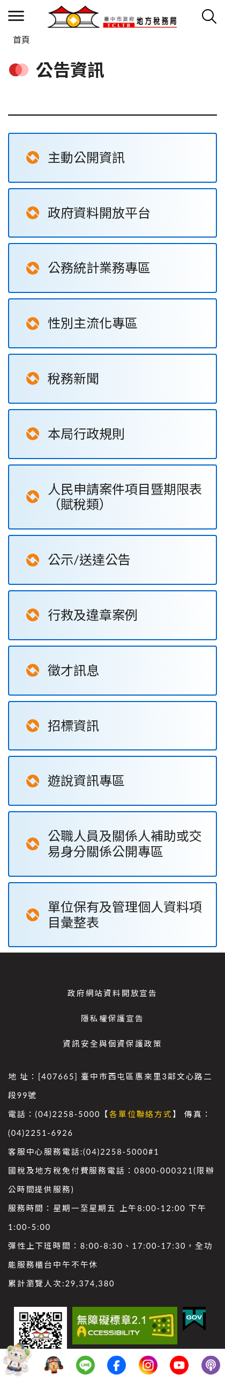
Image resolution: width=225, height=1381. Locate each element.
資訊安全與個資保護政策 (112, 1043)
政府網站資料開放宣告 (113, 993)
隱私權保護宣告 (112, 1018)
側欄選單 (16, 16)
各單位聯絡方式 (140, 1114)
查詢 (209, 16)
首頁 (21, 39)
